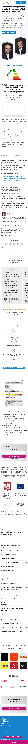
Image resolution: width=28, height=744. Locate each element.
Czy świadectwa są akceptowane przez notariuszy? (14, 603)
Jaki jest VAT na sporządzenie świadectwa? (14, 627)
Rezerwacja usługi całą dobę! (12, 736)
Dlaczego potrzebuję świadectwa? (14, 551)
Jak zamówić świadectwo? (14, 566)
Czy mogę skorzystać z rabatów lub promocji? (14, 631)
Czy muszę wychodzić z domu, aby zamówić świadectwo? (14, 578)
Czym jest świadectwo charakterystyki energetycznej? (14, 546)
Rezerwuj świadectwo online (8, 32)
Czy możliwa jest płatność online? (14, 623)
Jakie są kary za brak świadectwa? (14, 562)
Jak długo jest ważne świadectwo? (14, 554)
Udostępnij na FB (7, 235)
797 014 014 (5, 733)
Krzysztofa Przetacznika (14, 20)
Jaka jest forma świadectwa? (14, 583)
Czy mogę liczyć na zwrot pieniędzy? (14, 595)
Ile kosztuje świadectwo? (14, 570)
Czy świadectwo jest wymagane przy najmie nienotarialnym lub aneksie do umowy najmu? (14, 589)
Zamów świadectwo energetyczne (14, 367)
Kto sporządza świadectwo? (14, 599)
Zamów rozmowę (14, 456)
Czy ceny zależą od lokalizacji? (14, 620)
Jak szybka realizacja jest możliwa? (14, 574)
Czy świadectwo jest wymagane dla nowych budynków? (14, 609)
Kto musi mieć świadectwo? (14, 558)
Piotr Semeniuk (7, 119)
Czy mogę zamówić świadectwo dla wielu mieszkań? (14, 615)
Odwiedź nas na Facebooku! (9, 739)
